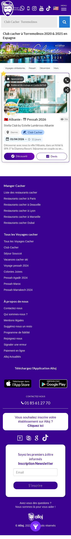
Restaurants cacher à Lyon (19, 210)
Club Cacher (11, 247)
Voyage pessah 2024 (16, 265)
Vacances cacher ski (16, 259)
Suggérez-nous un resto (18, 326)
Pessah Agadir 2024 (15, 277)
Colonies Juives (13, 271)
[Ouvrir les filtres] (35, 526)
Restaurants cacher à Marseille (22, 216)
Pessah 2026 (34, 119)
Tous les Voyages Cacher (19, 241)
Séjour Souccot (13, 253)
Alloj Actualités (12, 356)
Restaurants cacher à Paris (20, 198)
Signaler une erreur (15, 344)
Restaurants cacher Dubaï (19, 222)
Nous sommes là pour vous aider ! (35, 506)
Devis (51, 156)
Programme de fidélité (17, 332)
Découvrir (19, 156)
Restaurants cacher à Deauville (22, 204)
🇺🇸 (56, 8)
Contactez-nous (13, 308)
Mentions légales (14, 320)
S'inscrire (35, 485)
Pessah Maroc (12, 283)
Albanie (12, 119)
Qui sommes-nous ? (15, 314)
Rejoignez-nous (13, 338)
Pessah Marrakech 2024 (18, 289)
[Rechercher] (64, 22)
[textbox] (29, 22)
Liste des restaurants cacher (20, 192)
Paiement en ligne (14, 350)
